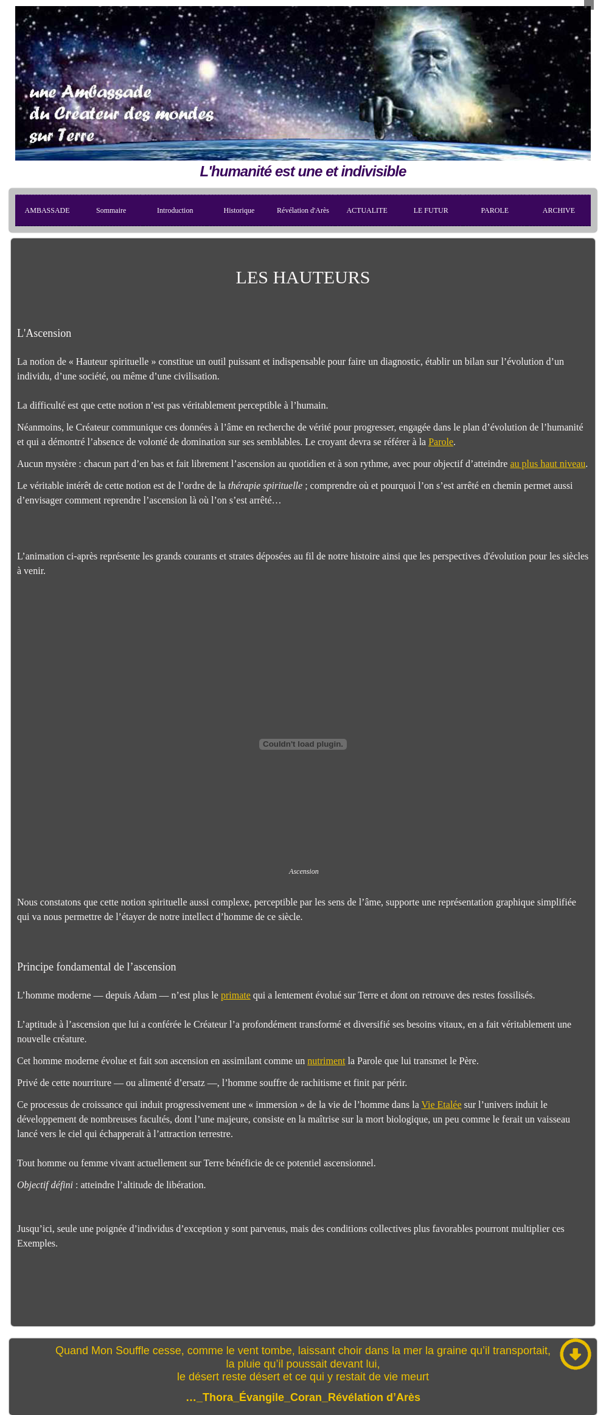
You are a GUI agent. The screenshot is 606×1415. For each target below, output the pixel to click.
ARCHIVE (559, 210)
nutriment (326, 1061)
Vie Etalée (441, 1104)
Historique (239, 210)
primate (236, 995)
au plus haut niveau (547, 463)
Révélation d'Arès (303, 210)
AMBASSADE (47, 210)
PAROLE (495, 210)
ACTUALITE (366, 210)
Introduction (175, 210)
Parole (440, 442)
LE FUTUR (431, 210)
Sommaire (111, 210)
